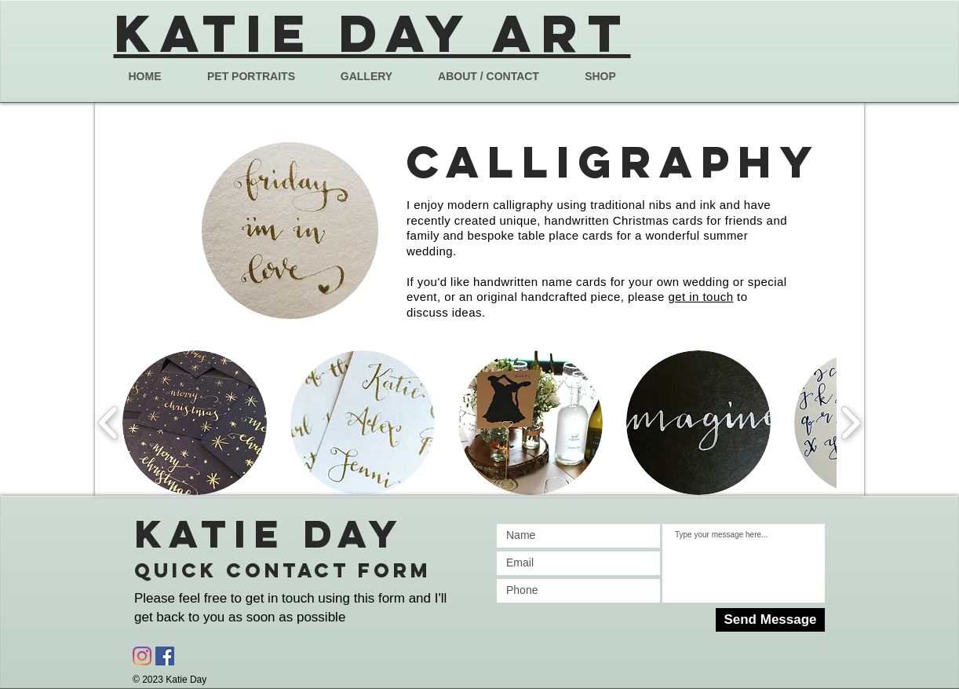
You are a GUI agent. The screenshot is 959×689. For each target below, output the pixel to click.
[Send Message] (770, 620)
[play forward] (850, 422)
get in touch (700, 296)
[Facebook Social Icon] (164, 656)
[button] (194, 422)
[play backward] (108, 422)
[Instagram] (142, 656)
